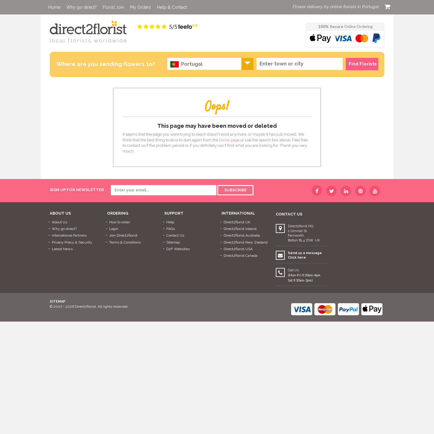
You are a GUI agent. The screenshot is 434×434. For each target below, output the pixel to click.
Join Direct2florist (123, 235)
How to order (119, 222)
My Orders (140, 7)
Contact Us (175, 235)
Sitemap (173, 242)
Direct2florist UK (237, 222)
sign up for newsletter (77, 189)
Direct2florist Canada (240, 255)
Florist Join (113, 7)
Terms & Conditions (125, 242)
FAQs (170, 229)
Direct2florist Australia (242, 235)
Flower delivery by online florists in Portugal (335, 6)
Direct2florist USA (238, 249)
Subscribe (235, 190)
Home (54, 7)
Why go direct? (81, 7)
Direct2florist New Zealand (246, 242)
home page (229, 140)
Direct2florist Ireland (240, 229)
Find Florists (363, 64)
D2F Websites (178, 249)
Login (113, 229)
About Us (59, 222)
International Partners (69, 235)
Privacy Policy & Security (72, 242)
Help (170, 222)
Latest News (62, 249)
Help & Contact (172, 7)
